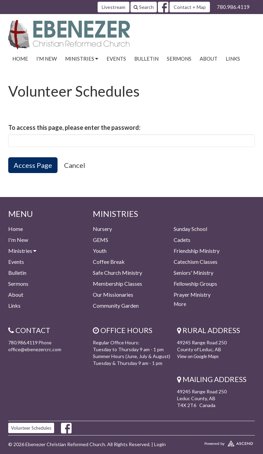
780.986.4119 (233, 7)
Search (144, 7)
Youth (100, 250)
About (208, 59)
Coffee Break (109, 261)
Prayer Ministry (192, 294)
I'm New (46, 59)
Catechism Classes (195, 261)
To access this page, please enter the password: (74, 127)
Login (160, 444)
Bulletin (146, 59)
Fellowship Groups (195, 283)
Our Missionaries (113, 294)
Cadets (182, 239)
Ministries (22, 250)
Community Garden (116, 305)
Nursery (102, 228)
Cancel (74, 165)
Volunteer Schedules (31, 428)
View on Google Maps (197, 356)
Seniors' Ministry (193, 272)
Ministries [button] (81, 59)
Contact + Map (190, 7)
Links (233, 59)
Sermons (179, 59)
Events (116, 59)
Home (20, 59)
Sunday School (190, 228)
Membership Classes (117, 283)
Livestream (113, 7)
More (180, 304)
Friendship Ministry (197, 250)
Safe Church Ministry (117, 272)
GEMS (100, 239)
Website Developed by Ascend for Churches (216, 442)
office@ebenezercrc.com (34, 349)
